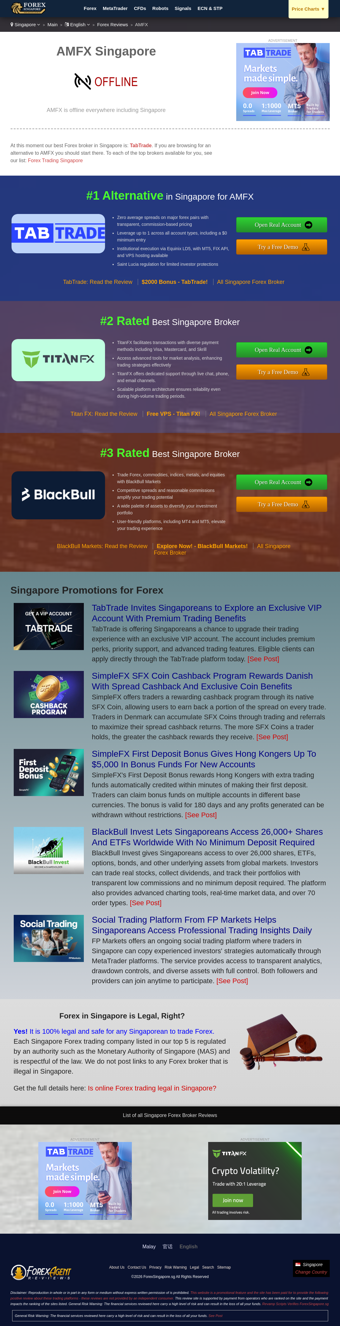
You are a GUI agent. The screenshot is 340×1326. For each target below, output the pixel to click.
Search (208, 1267)
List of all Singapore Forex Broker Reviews (170, 1115)
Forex (90, 8)
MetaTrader (115, 8)
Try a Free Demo (280, 246)
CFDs (140, 8)
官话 (168, 1246)
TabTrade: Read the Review (97, 284)
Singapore (26, 24)
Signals (183, 8)
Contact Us (137, 1267)
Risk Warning (176, 1267)
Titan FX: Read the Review (103, 416)
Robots (160, 8)
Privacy (155, 1267)
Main (52, 24)
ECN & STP (210, 8)
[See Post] (263, 659)
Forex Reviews (112, 24)
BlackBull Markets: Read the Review (102, 548)
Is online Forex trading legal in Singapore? (149, 1087)
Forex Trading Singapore (55, 160)
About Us (116, 1267)
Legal (194, 1267)
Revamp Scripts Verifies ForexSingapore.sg (295, 1304)
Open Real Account (280, 225)
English (77, 24)
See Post (215, 1316)
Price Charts (308, 9)
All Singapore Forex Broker (251, 284)
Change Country (311, 1272)
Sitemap (224, 1267)
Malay (149, 1246)
